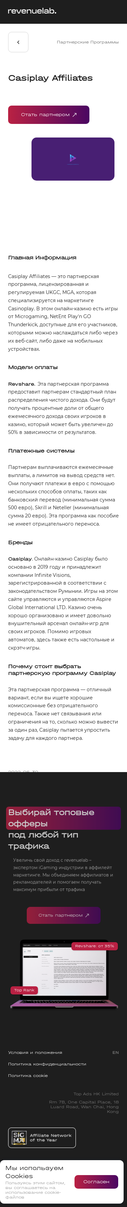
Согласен (96, 1182)
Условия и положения (35, 1052)
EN (115, 1052)
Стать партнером (49, 115)
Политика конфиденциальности (47, 1064)
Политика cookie (28, 1075)
